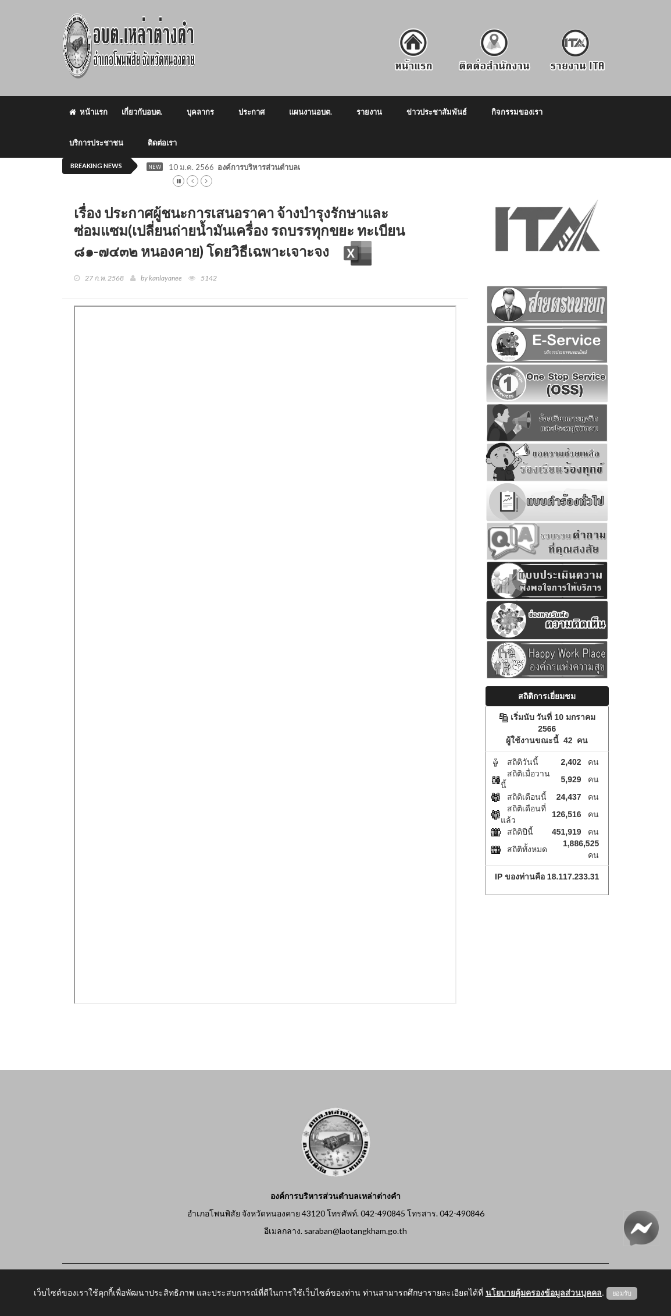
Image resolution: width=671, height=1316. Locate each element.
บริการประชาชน (96, 142)
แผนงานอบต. (310, 111)
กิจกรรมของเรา (516, 111)
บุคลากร (200, 111)
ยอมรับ (621, 1293)
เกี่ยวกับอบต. (142, 111)
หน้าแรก (88, 111)
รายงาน (369, 111)
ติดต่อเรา (162, 142)
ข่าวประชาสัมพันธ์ (436, 111)
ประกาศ (251, 111)
